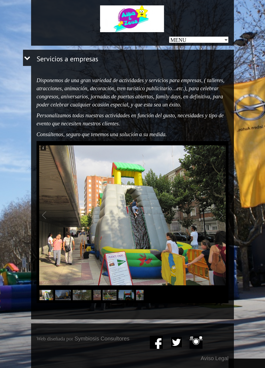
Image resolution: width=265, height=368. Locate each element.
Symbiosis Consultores (101, 339)
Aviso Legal (214, 358)
